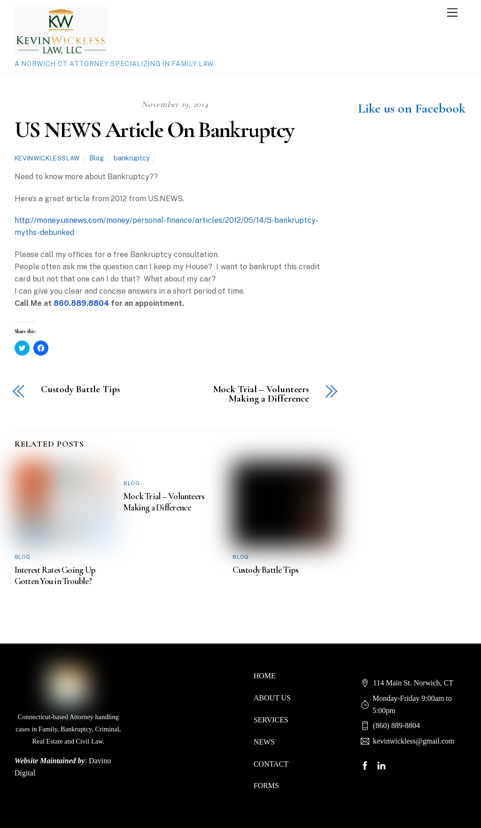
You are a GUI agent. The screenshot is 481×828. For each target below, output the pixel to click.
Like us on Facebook (411, 108)
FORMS (266, 786)
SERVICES (271, 720)
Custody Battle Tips (80, 390)
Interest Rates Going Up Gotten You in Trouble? (55, 575)
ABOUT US (272, 698)
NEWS (264, 742)
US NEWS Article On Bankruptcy (154, 130)
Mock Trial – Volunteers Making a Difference (261, 394)
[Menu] (452, 13)
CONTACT (271, 764)
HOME (265, 676)
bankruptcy (132, 158)
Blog (96, 158)
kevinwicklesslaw (47, 158)
